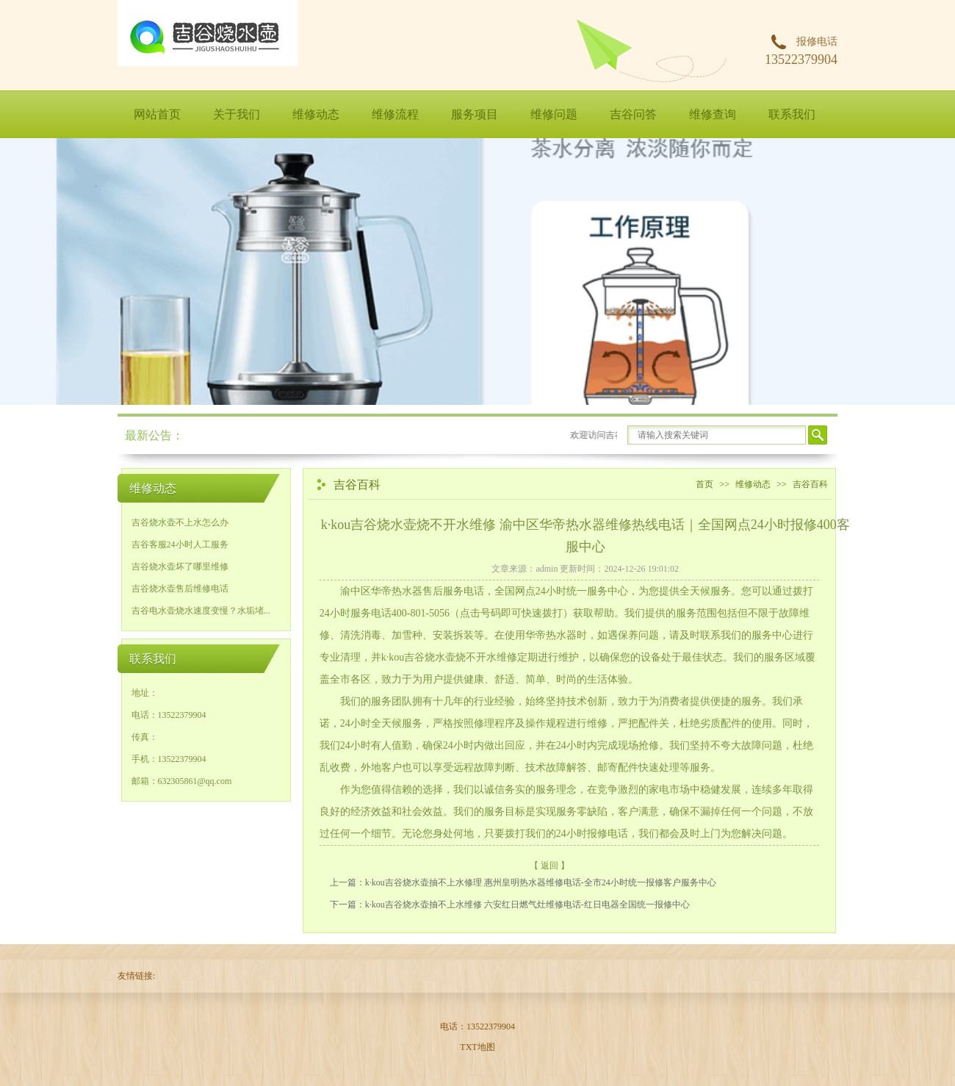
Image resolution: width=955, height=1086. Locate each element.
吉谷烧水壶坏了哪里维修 (179, 566)
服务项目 (474, 114)
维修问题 (553, 114)
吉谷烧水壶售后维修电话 (179, 588)
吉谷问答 (633, 114)
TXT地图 (477, 1047)
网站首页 (157, 114)
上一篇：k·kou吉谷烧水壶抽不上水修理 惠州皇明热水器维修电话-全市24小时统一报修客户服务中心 (523, 882)
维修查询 (712, 114)
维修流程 (395, 114)
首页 (704, 484)
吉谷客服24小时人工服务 (179, 544)
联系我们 (791, 114)
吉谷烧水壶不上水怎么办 (179, 522)
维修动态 (315, 114)
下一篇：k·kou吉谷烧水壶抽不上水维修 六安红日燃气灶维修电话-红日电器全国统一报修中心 (510, 904)
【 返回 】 (549, 865)
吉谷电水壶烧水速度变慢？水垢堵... (200, 610)
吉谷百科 (810, 484)
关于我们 (236, 114)
